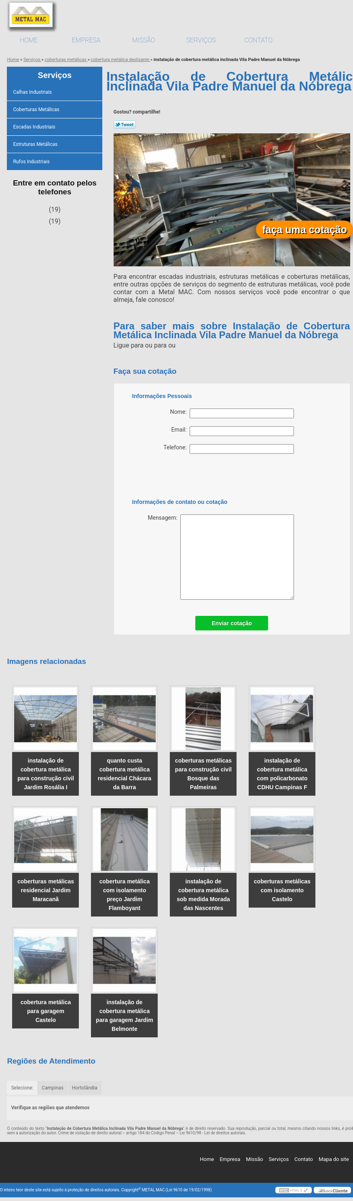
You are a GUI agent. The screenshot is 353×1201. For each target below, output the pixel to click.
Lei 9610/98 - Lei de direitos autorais (212, 1133)
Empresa (86, 40)
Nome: (232, 413)
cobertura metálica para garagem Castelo (46, 1011)
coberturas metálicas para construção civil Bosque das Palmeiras (203, 773)
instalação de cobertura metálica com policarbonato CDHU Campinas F (282, 773)
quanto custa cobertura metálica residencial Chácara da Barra (124, 773)
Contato (258, 40)
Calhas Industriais (33, 92)
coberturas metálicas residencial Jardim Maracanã (45, 890)
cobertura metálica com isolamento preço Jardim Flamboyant (124, 894)
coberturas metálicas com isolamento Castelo (282, 890)
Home (29, 40)
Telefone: (228, 449)
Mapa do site (334, 1159)
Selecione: (22, 1088)
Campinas (52, 1088)
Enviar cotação (231, 623)
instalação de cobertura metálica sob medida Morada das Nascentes (203, 894)
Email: (232, 431)
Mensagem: (221, 557)
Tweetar (125, 124)
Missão (143, 40)
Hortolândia (84, 1088)
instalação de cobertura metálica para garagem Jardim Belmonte (124, 1015)
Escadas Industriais (34, 127)
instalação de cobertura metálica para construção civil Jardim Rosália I (45, 773)
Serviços (201, 40)
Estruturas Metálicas (36, 144)
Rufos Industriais (32, 161)
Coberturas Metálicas (36, 109)
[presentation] (183, 477)
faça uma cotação (304, 229)
